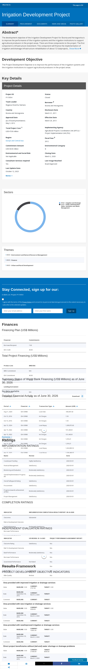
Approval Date (12, 117)
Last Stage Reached (53, 161)
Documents (42, 24)
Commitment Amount (15, 146)
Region (8, 137)
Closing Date (50, 153)
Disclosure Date (51, 110)
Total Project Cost (14, 127)
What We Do (6, 5)
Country (9, 110)
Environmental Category (55, 146)
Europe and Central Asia (14, 141)
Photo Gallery (76, 24)
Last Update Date (13, 168)
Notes (8, 176)
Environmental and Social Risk (18, 153)
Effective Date (51, 117)
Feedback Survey (77, 660)
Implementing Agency (54, 127)
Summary (10, 24)
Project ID (10, 94)
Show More (75, 48)
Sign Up (71, 311)
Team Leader (11, 102)
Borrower (49, 102)
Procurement (26, 24)
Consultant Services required (18, 161)
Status (47, 94)
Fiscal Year (50, 137)
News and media (59, 24)
